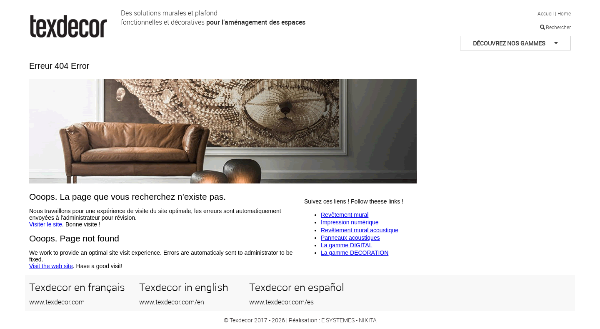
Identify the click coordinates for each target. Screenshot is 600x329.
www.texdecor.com (57, 301)
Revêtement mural (344, 214)
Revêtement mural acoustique (359, 230)
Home (564, 13)
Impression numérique (350, 222)
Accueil (546, 13)
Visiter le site (45, 224)
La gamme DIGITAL (346, 245)
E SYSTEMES (338, 320)
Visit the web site (51, 266)
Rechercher (558, 27)
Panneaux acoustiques (350, 237)
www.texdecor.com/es (281, 301)
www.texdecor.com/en (171, 301)
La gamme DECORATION (354, 252)
